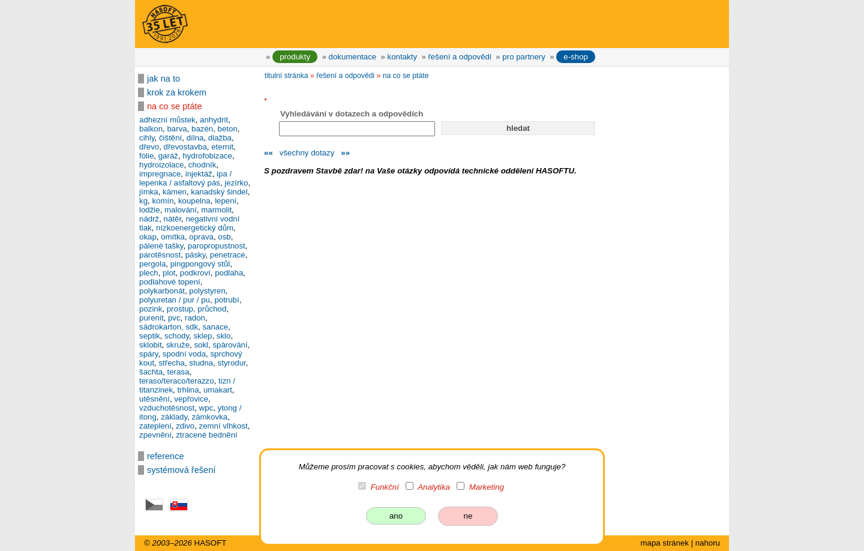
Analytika (434, 487)
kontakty (402, 56)
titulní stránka (286, 75)
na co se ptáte (174, 106)
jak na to (163, 78)
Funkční (385, 487)
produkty (295, 56)
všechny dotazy (307, 152)
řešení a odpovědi (459, 56)
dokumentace (353, 56)
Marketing (486, 487)
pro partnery (523, 56)
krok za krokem (176, 92)
